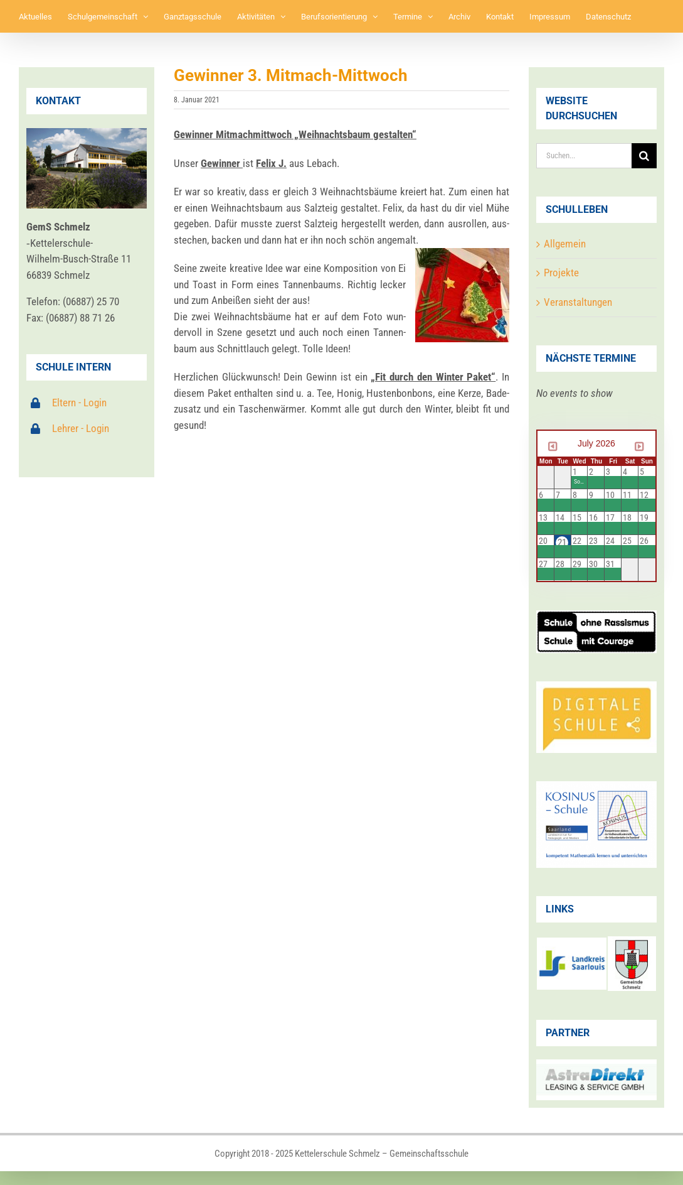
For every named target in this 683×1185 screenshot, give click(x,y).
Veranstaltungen (578, 302)
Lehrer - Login (80, 428)
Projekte (561, 272)
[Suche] (644, 155)
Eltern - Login (79, 402)
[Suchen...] (584, 155)
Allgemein (565, 243)
